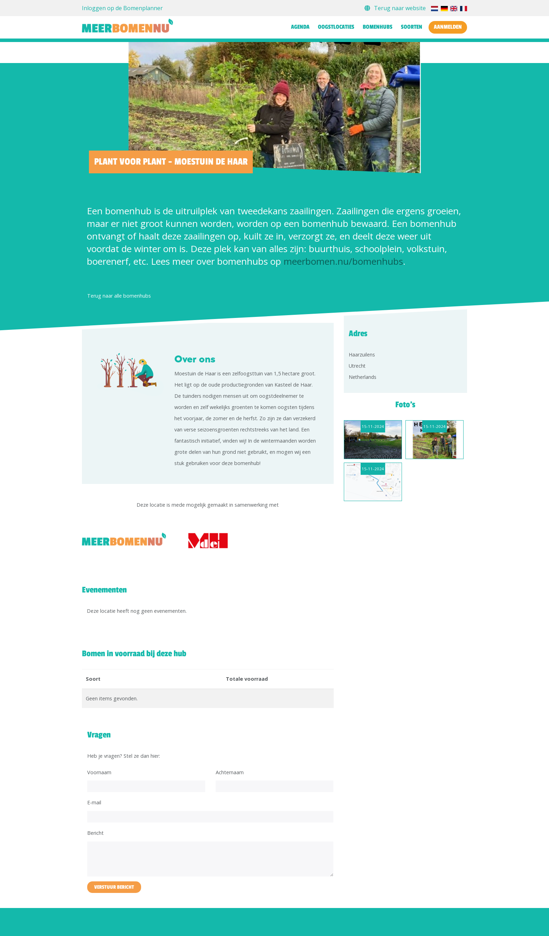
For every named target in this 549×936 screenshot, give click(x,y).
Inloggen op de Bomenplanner (122, 8)
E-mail (94, 802)
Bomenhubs (377, 26)
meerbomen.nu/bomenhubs (343, 261)
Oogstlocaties (336, 26)
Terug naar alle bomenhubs (119, 295)
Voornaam (99, 772)
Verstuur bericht (114, 887)
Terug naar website (395, 8)
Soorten (411, 26)
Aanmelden (448, 26)
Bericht (95, 833)
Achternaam (230, 772)
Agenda (300, 26)
